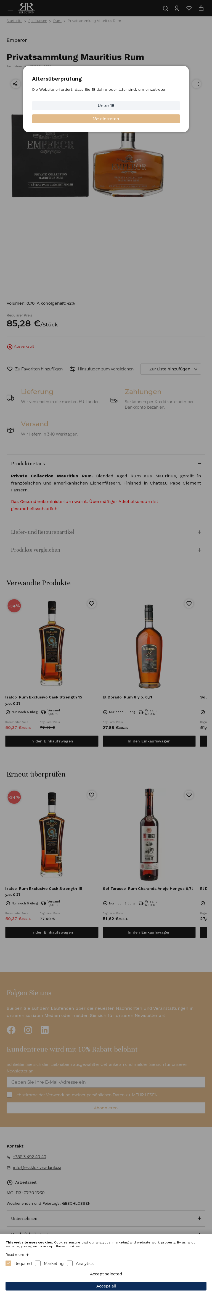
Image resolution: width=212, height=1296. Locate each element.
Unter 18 (106, 105)
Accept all (106, 1286)
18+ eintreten (106, 118)
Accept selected (106, 1274)
